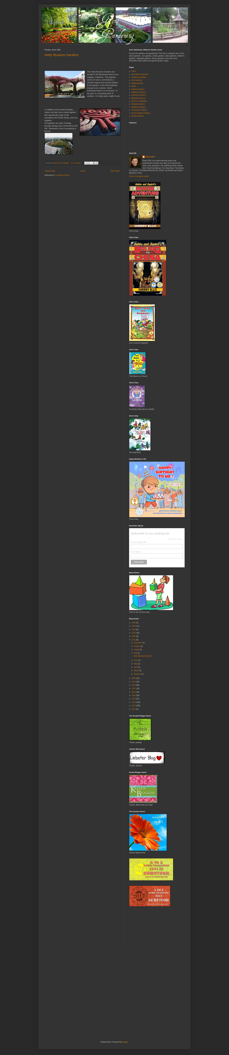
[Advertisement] (151, 930)
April (136, 667)
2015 (134, 695)
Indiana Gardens (137, 89)
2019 (134, 682)
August (137, 650)
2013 (134, 702)
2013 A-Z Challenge (139, 101)
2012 (134, 706)
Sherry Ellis (150, 157)
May (136, 664)
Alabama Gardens (138, 107)
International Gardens (139, 74)
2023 (134, 633)
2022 (134, 636)
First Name (136, 552)
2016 (134, 692)
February (137, 674)
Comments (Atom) (62, 175)
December (138, 643)
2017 (134, 688)
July (136, 653)
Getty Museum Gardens (61, 55)
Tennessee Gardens (139, 110)
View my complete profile (139, 176)
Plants (133, 86)
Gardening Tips (137, 83)
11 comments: (76, 163)
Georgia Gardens (138, 104)
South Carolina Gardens (140, 113)
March (136, 670)
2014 (134, 699)
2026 (134, 623)
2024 (134, 629)
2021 (134, 640)
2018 (134, 685)
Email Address (138, 542)
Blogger (125, 1042)
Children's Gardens (138, 77)
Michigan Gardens (138, 98)
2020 (134, 678)
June (136, 660)
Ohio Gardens (136, 80)
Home (82, 171)
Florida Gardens (137, 116)
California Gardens (138, 92)
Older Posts (115, 171)
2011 (134, 709)
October (137, 646)
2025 (134, 626)
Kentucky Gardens (138, 95)
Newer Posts (50, 171)
